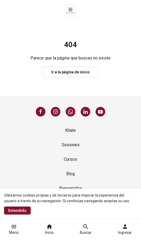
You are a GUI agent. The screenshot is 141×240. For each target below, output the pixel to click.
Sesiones (71, 144)
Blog (70, 173)
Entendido (17, 210)
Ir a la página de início (70, 72)
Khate (70, 130)
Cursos (70, 159)
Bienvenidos (70, 188)
